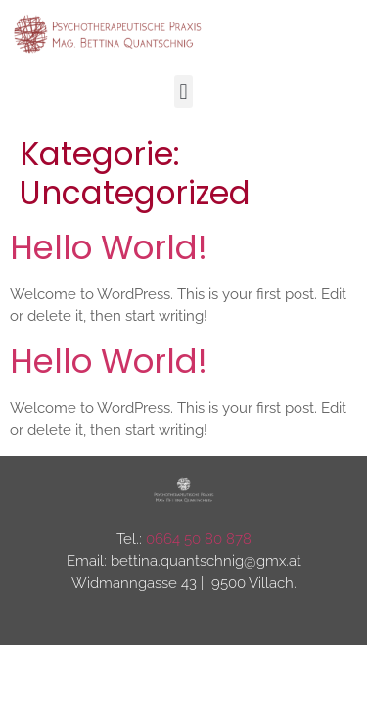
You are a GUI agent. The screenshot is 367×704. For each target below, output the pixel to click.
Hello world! (108, 247)
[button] (183, 91)
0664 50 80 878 (199, 539)
